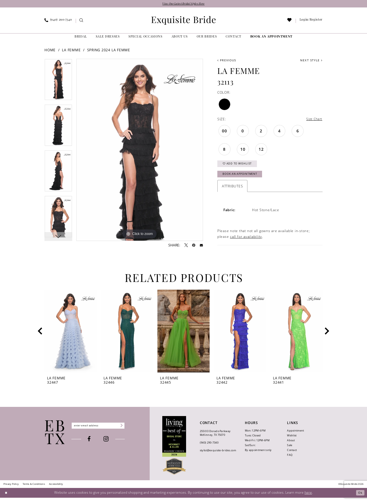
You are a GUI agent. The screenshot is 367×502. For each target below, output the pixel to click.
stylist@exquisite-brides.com (218, 454)
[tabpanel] (58, 82)
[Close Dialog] (7, 497)
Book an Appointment (243, 178)
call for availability (246, 240)
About (291, 445)
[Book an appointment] (271, 37)
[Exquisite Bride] (55, 436)
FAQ (289, 459)
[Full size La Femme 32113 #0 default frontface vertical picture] (140, 150)
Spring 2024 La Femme (108, 50)
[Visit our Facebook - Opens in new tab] (93, 444)
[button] (311, 21)
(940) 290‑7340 (209, 447)
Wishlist (291, 440)
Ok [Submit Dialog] (359, 497)
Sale (289, 450)
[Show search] (81, 22)
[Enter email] (102, 430)
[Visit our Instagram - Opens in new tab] (110, 444)
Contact (292, 454)
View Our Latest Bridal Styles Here (183, 4)
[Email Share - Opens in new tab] (201, 246)
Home (50, 50)
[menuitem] (58, 21)
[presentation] (70, 335)
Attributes (232, 190)
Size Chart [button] (313, 120)
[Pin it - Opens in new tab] (193, 246)
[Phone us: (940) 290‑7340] (58, 21)
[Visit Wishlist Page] (290, 22)
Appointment (295, 435)
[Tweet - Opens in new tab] (186, 246)
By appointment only (258, 454)
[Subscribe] (129, 430)
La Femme (71, 50)
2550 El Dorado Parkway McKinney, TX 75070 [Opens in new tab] (215, 437)
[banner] (183, 21)
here (308, 497)
